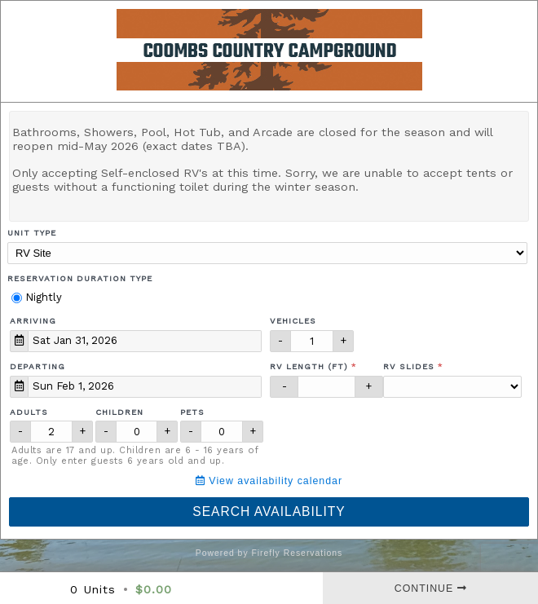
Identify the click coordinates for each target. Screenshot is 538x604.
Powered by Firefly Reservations (269, 553)
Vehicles (293, 320)
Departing (37, 366)
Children (119, 412)
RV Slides (408, 366)
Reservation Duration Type (79, 278)
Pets (192, 412)
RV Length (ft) (309, 366)
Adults (29, 412)
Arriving (33, 320)
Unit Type (31, 232)
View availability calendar (269, 481)
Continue (431, 588)
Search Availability (268, 511)
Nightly (36, 297)
